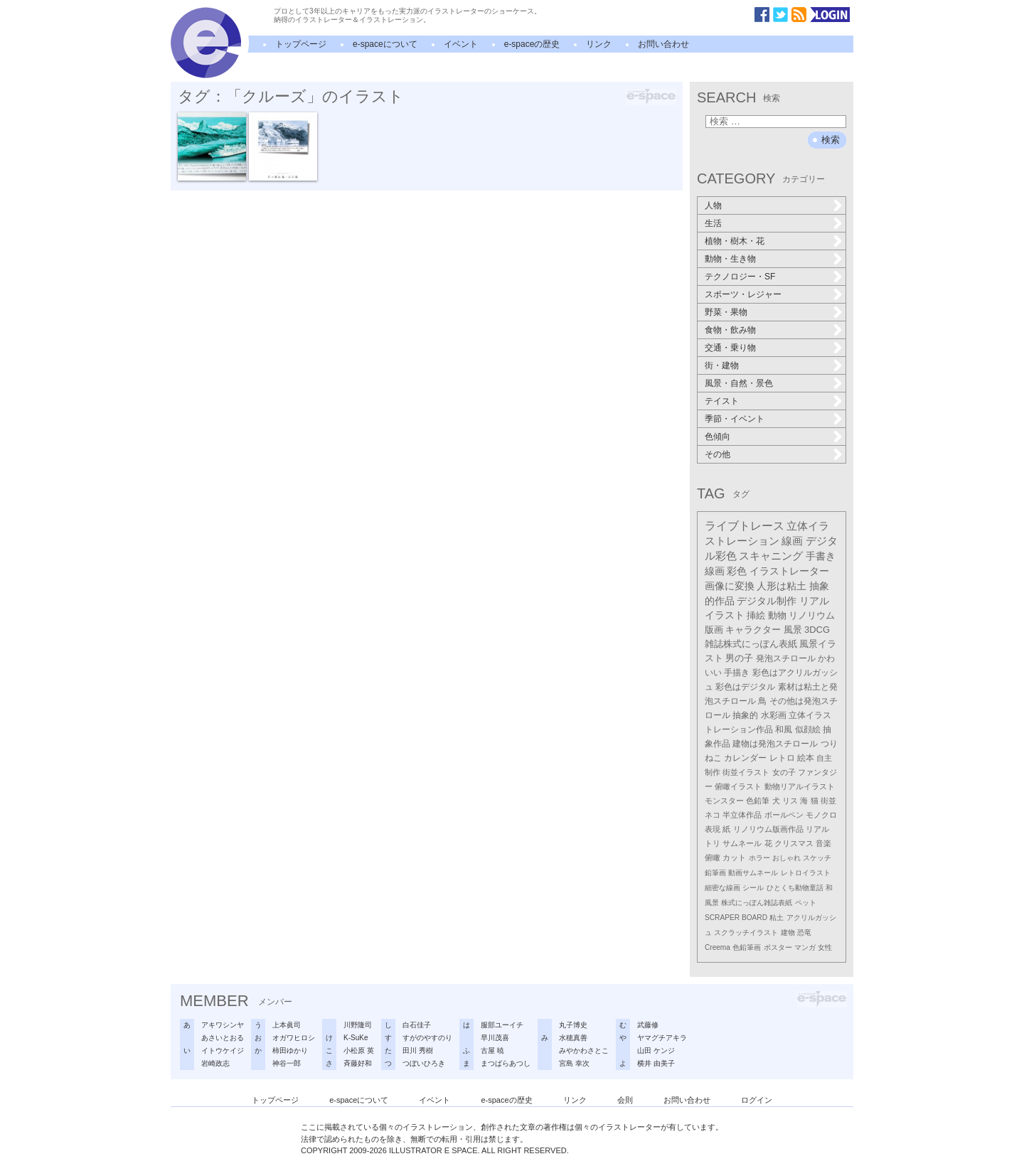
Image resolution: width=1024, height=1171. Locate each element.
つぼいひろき (423, 1063)
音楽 (823, 843)
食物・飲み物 (730, 330)
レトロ (782, 758)
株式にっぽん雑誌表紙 (756, 903)
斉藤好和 (357, 1063)
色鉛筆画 (746, 947)
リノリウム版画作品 (768, 829)
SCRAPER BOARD (736, 917)
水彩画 (773, 715)
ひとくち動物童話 (795, 888)
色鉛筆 (757, 800)
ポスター (778, 947)
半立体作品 (742, 815)
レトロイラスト (806, 873)
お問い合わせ (663, 44)
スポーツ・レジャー (743, 294)
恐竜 (804, 932)
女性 (825, 947)
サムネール (742, 843)
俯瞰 (712, 857)
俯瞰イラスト (738, 786)
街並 (828, 800)
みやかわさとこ (584, 1050)
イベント (461, 44)
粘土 (776, 917)
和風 (783, 729)
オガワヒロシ (293, 1038)
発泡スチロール (786, 658)
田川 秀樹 (417, 1050)
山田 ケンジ (656, 1050)
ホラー (759, 858)
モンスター (724, 800)
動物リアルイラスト (799, 786)
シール (753, 888)
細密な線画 (722, 888)
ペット (805, 903)
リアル (817, 829)
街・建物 (722, 365)
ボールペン (784, 815)
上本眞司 (286, 1025)
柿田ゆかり (290, 1050)
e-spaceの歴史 (532, 44)
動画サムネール (753, 873)
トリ (712, 843)
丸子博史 (573, 1025)
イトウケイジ (222, 1050)
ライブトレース (744, 526)
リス (790, 800)
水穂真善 (573, 1038)
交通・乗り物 (730, 348)
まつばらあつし (505, 1063)
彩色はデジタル (745, 687)
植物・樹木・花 (734, 241)
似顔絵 (808, 729)
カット (734, 857)
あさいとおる (222, 1038)
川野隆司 (357, 1025)
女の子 (784, 772)
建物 (788, 932)
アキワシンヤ (222, 1025)
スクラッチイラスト (746, 932)
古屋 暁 (492, 1050)
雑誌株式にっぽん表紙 (751, 643)
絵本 (805, 758)
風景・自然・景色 (739, 383)
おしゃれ (786, 858)
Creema (717, 947)
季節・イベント (734, 419)
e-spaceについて (385, 44)
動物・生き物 (730, 259)
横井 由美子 (656, 1063)
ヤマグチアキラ (662, 1038)
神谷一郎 (286, 1063)
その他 (717, 454)
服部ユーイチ (502, 1025)
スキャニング (771, 556)
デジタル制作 (766, 600)
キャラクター (753, 629)
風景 (793, 629)
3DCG (817, 629)
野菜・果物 (726, 312)
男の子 (739, 658)
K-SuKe (355, 1038)
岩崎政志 (215, 1063)
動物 (777, 615)
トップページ (300, 44)
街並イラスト (745, 772)
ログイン (756, 1100)
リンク (599, 44)
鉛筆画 (715, 873)
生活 (713, 223)
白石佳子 (416, 1025)
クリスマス (794, 843)
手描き (737, 673)
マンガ (805, 947)
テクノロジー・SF (740, 277)
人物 (713, 205)
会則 (625, 1100)
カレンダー (745, 758)
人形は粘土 (781, 586)
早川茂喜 (495, 1038)
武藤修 (647, 1025)
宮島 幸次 (574, 1063)
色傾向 (717, 437)
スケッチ (817, 858)
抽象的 (745, 715)
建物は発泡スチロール (775, 743)
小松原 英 (358, 1050)
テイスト (722, 401)
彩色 (737, 571)
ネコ (712, 815)
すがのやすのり (427, 1038)
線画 (792, 541)
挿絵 (756, 615)
